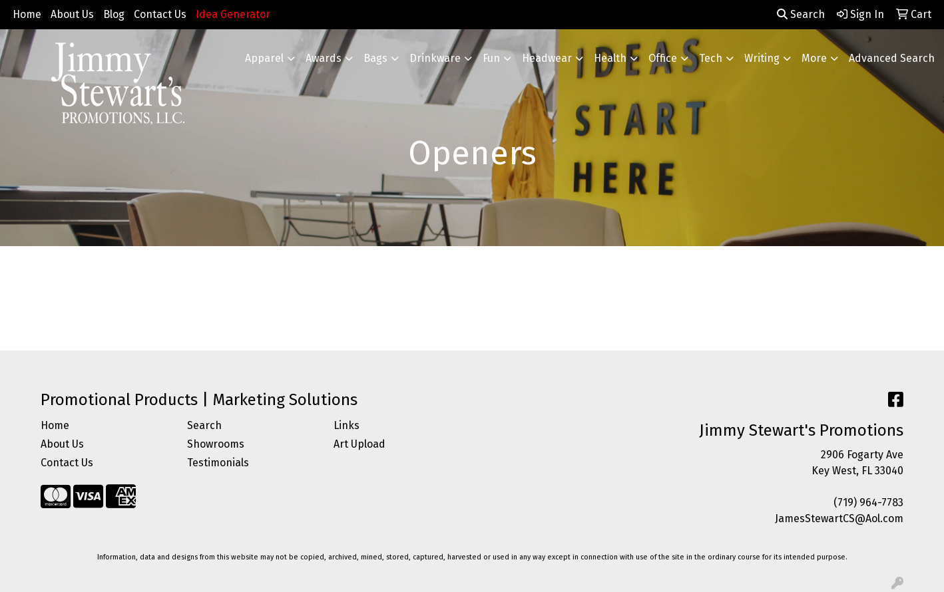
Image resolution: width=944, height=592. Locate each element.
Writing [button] (762, 58)
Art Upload (359, 444)
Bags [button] (375, 58)
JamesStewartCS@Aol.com (839, 518)
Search (801, 14)
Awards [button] (324, 58)
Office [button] (662, 58)
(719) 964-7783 (868, 502)
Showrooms (215, 444)
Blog (113, 14)
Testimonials (218, 462)
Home (27, 14)
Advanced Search (892, 58)
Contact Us (160, 14)
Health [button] (610, 58)
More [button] (814, 58)
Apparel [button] (264, 58)
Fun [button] (491, 58)
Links (346, 425)
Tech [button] (710, 58)
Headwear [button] (547, 58)
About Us (72, 14)
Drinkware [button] (435, 58)
